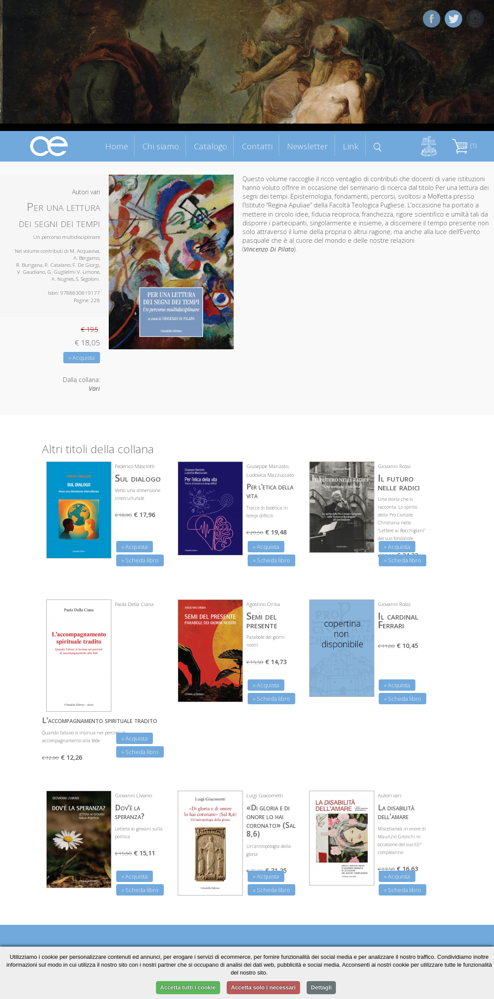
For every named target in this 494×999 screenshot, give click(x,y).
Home (116, 146)
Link (351, 146)
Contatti (257, 146)
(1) (464, 145)
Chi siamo (160, 146)
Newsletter (307, 146)
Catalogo (210, 146)
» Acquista (82, 358)
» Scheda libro (140, 560)
